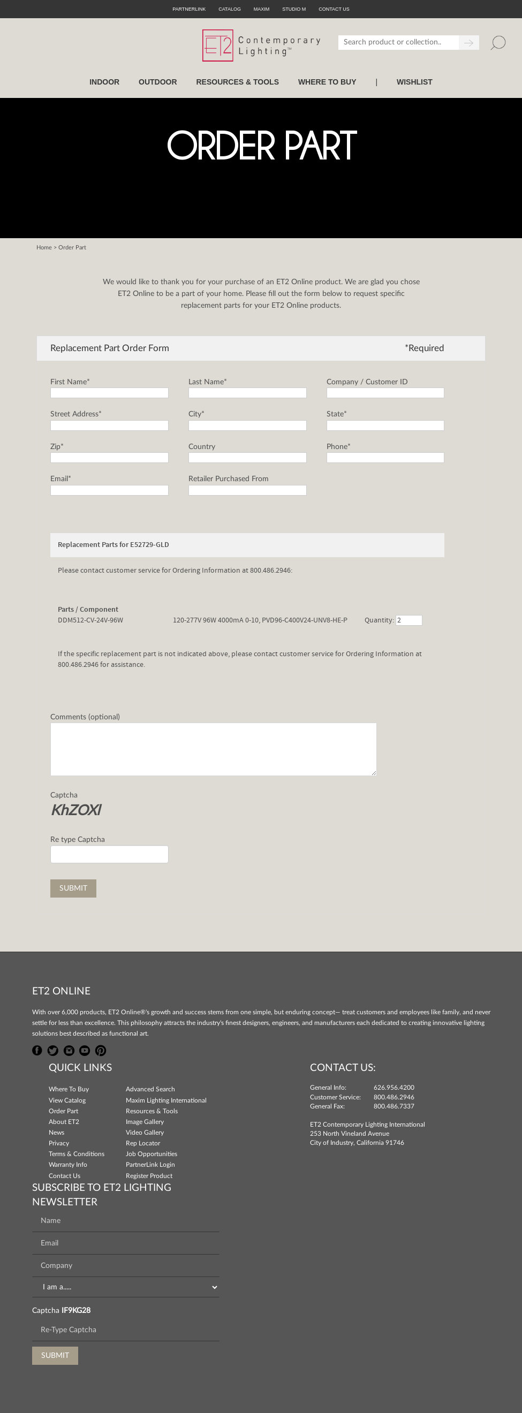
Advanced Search (150, 1089)
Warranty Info (68, 1164)
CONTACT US (334, 9)
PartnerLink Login (150, 1164)
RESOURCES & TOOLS (237, 82)
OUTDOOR (158, 82)
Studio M (294, 9)
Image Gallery (145, 1122)
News (56, 1132)
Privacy (59, 1143)
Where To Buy (69, 1089)
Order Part (63, 1111)
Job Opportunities (151, 1154)
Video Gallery (145, 1132)
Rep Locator (143, 1143)
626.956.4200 (394, 1087)
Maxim (262, 9)
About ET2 (64, 1122)
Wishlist (415, 82)
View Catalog (67, 1100)
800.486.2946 (394, 1097)
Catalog (229, 9)
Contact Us (64, 1176)
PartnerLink (189, 9)
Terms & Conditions (76, 1154)
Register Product (149, 1176)
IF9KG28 (76, 1311)
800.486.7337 (394, 1106)
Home (44, 247)
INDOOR (104, 82)
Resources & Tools (152, 1111)
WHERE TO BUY (327, 82)
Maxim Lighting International (166, 1100)
